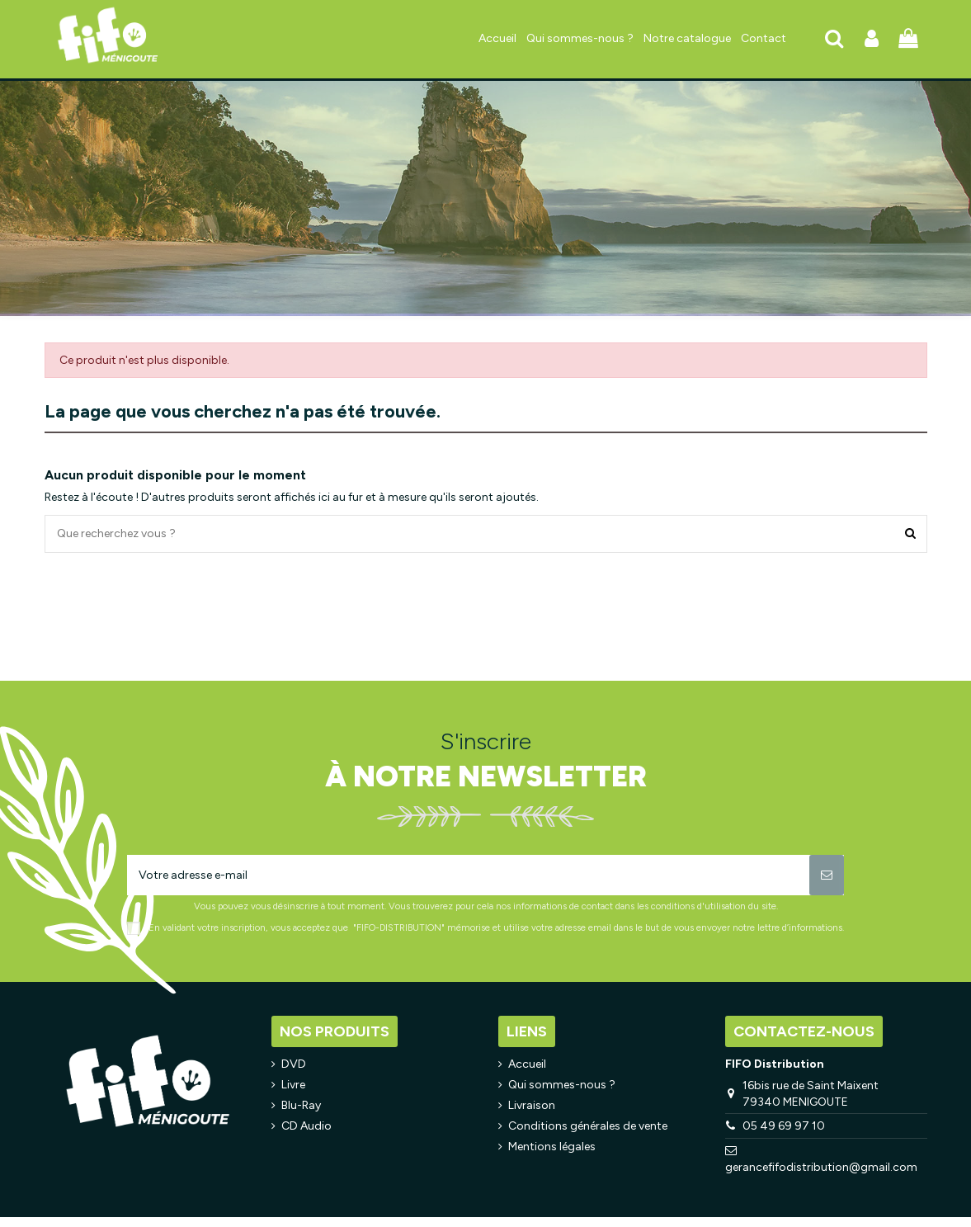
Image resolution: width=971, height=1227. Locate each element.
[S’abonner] (826, 875)
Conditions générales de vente (587, 1126)
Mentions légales (552, 1147)
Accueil (527, 1064)
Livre (293, 1085)
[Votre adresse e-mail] (468, 875)
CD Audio (306, 1126)
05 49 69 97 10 (783, 1126)
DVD (293, 1064)
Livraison (531, 1105)
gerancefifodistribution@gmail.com (821, 1167)
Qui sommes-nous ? (561, 1085)
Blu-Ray (301, 1105)
